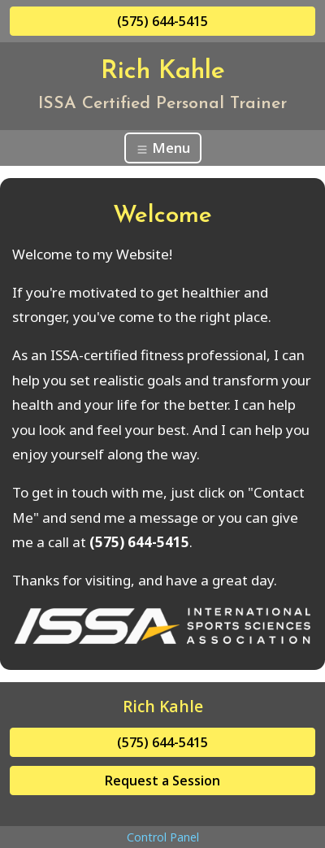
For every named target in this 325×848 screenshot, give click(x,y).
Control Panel (163, 837)
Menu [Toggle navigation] (163, 147)
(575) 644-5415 (162, 21)
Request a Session (162, 780)
